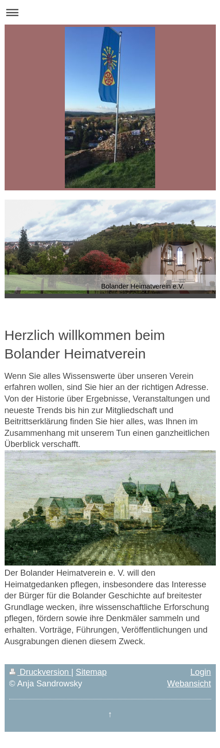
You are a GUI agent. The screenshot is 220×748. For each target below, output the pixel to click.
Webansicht (189, 683)
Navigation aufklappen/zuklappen (110, 12)
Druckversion (40, 672)
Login (200, 672)
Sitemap (91, 672)
